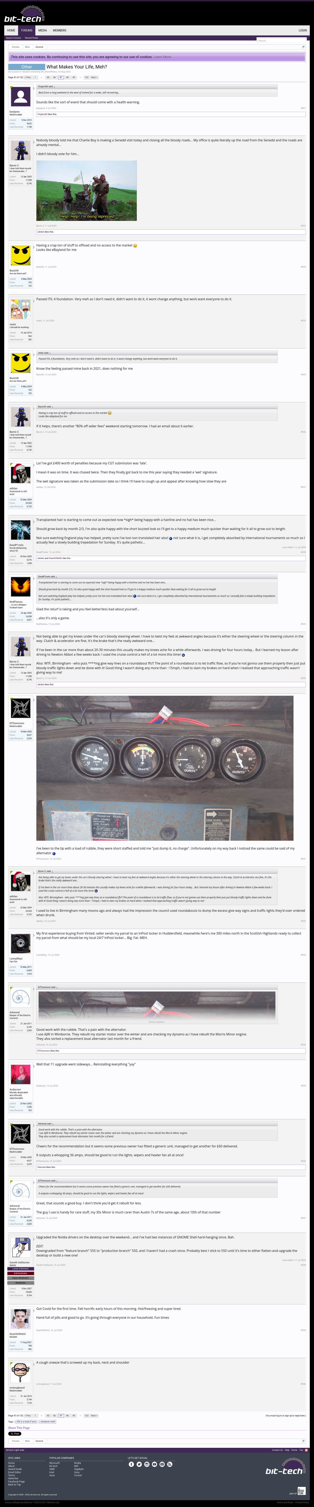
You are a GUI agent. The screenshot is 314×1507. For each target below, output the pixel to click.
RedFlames (16, 601)
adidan (41, 232)
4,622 (29, 123)
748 (30, 1346)
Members (59, 30)
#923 (303, 267)
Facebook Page (16, 1481)
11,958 (29, 180)
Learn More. (163, 57)
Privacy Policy (302, 1502)
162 (30, 282)
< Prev (28, 77)
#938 (303, 1265)
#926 (303, 432)
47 (61, 77)
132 (87, 77)
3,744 (29, 1399)
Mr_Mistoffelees (49, 71)
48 (67, 77)
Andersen (15, 1089)
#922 (303, 226)
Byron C (14, 165)
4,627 (29, 735)
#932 (303, 921)
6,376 (29, 560)
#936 (303, 1161)
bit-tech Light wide (15, 1450)
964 (30, 336)
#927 (303, 487)
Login (303, 30)
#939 (303, 1330)
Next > (94, 77)
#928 (303, 552)
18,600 (29, 1292)
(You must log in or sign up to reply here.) (286, 1415)
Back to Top (14, 1484)
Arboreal (15, 1012)
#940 (303, 1384)
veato (13, 324)
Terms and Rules (285, 1502)
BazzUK (14, 270)
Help (287, 1450)
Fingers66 (42, 114)
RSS (306, 1450)
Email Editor (14, 1472)
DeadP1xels (17, 544)
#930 (303, 678)
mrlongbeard (17, 1387)
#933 (303, 955)
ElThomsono (17, 723)
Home (11, 30)
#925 (303, 374)
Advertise (13, 1478)
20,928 (29, 503)
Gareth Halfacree (20, 1262)
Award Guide (15, 1469)
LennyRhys (16, 958)
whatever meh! (47, 1422)
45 (48, 77)
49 (74, 77)
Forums (26, 30)
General (26, 71)
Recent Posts (31, 38)
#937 (303, 1218)
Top (301, 1450)
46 (54, 77)
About (11, 1466)
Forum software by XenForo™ (32, 1502)
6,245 (29, 1027)
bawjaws (15, 111)
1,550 (29, 1107)
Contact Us (277, 1450)
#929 (303, 624)
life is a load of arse (26, 1422)
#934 (303, 1044)
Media (42, 30)
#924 (303, 320)
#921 (303, 108)
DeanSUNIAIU (55, 558)
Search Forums (13, 38)
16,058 (29, 616)
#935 (303, 1086)
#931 (303, 859)
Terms (11, 1475)
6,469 (29, 970)
